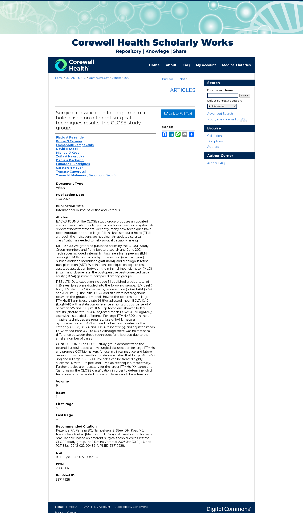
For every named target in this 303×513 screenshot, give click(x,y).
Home (58, 77)
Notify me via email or (227, 119)
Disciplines (215, 141)
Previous (167, 78)
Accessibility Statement (132, 506)
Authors (213, 147)
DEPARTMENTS (75, 77)
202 (126, 77)
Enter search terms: (220, 90)
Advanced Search (220, 114)
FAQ (86, 506)
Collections (215, 136)
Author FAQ (216, 163)
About (73, 506)
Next (182, 78)
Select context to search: (224, 100)
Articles (116, 77)
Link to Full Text (178, 113)
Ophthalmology (99, 77)
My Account (102, 506)
